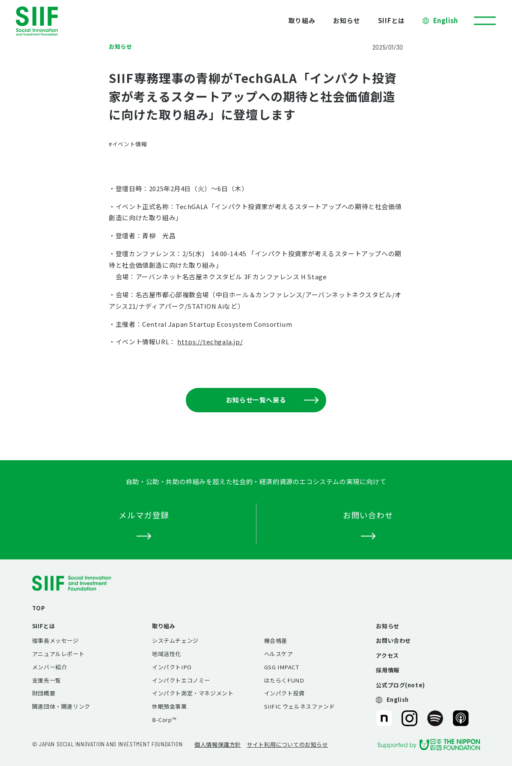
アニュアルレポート (58, 654)
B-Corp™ (164, 720)
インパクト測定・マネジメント (192, 693)
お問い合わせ (393, 640)
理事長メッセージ (55, 640)
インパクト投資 (284, 693)
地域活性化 (166, 654)
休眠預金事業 (169, 706)
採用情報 (387, 670)
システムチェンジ (175, 640)
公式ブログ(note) (400, 685)
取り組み (302, 20)
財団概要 (43, 693)
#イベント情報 (128, 144)
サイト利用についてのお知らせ (287, 744)
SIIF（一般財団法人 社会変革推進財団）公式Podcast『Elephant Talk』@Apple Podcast (461, 718)
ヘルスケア (278, 654)
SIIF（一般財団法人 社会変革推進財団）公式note (383, 718)
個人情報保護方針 (217, 744)
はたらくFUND (284, 680)
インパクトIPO (172, 667)
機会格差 (275, 640)
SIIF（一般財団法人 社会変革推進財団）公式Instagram (409, 718)
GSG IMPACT (281, 667)
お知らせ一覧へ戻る (272, 399)
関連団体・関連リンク (61, 706)
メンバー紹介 (49, 667)
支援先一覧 (46, 680)
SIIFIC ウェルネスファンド (299, 706)
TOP (38, 608)
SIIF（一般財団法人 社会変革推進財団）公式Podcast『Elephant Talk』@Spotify (435, 718)
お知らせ (346, 20)
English (445, 20)
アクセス (387, 655)
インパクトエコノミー (181, 680)
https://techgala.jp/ (210, 341)
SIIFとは (391, 20)
